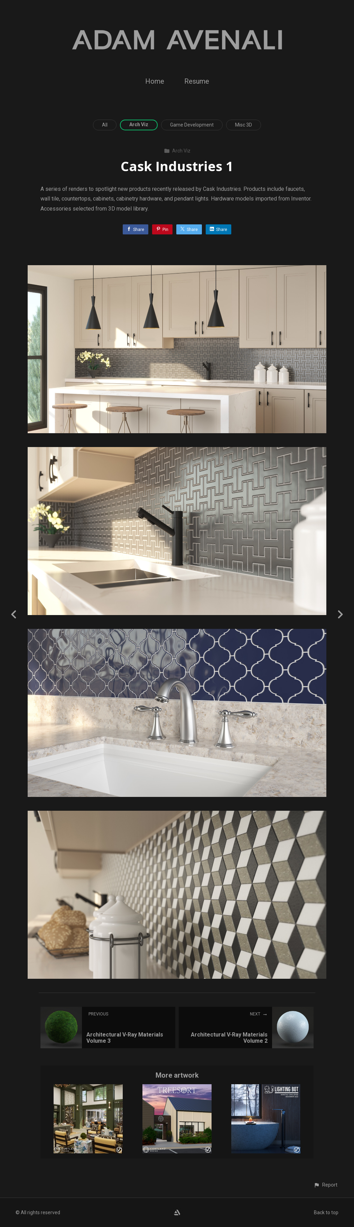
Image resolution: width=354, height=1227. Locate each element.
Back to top (326, 1212)
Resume (196, 81)
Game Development (192, 125)
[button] (325, 1185)
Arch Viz (138, 124)
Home (154, 81)
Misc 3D (243, 125)
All (105, 125)
